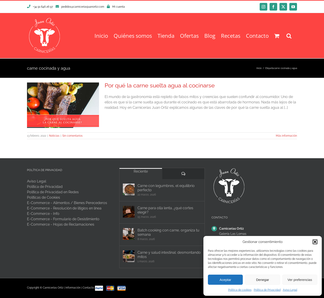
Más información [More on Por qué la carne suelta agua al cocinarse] (286, 135)
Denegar (262, 280)
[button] (315, 242)
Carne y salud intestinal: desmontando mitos (169, 254)
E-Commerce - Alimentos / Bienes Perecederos (67, 203)
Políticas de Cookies (43, 197)
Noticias (54, 135)
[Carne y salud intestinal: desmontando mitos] (129, 256)
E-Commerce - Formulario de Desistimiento (63, 219)
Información (73, 287)
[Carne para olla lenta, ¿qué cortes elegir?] (129, 212)
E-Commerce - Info (43, 213)
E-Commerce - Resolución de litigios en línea (64, 208)
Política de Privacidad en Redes (53, 192)
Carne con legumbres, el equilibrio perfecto (166, 188)
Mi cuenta (118, 6)
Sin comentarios (72, 135)
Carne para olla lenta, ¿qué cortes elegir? (165, 210)
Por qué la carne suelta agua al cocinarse (160, 85)
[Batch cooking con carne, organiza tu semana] (129, 234)
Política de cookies (240, 289)
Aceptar (225, 280)
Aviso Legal (290, 289)
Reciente (141, 171)
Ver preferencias (300, 280)
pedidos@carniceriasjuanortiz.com (82, 6)
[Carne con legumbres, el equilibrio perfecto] (129, 189)
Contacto (88, 287)
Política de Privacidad (267, 289)
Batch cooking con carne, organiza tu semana (168, 232)
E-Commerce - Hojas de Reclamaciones (60, 224)
